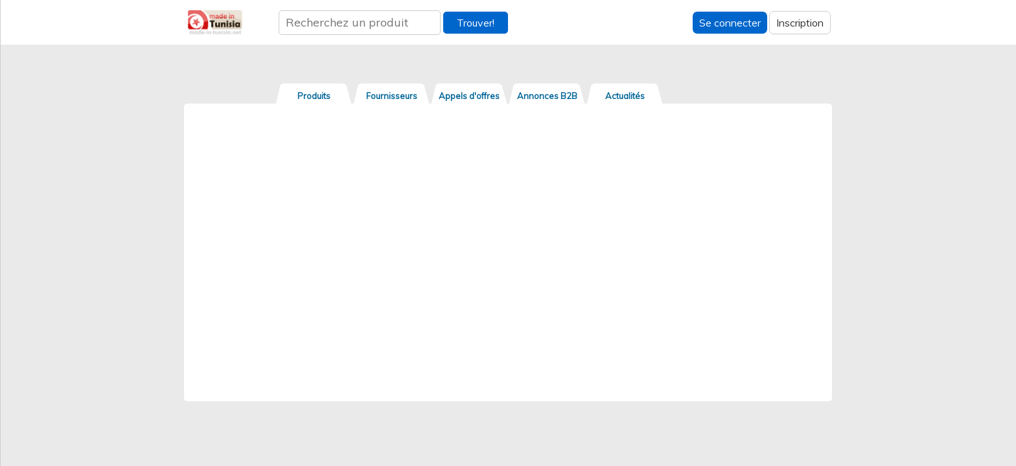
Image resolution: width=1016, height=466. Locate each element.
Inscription (800, 22)
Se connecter (730, 22)
